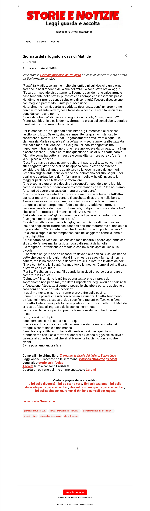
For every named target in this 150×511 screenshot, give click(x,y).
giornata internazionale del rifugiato (64, 411)
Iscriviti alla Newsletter (39, 401)
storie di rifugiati (71, 416)
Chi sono (42, 42)
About (29, 42)
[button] (126, 56)
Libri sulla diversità (42, 384)
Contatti (56, 42)
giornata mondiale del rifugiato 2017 (98, 411)
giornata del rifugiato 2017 (35, 411)
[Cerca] (131, 7)
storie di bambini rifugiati (50, 416)
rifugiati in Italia (30, 416)
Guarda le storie (75, 492)
